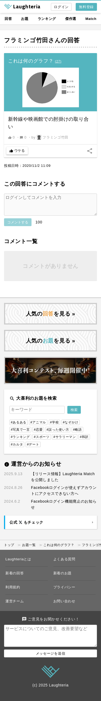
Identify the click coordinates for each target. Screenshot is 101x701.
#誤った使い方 (58, 434)
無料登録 (86, 7)
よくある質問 (64, 563)
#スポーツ (41, 441)
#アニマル (38, 427)
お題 (24, 19)
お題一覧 (29, 549)
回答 (8, 19)
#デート (33, 449)
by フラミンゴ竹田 (50, 137)
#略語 (77, 434)
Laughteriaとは (18, 563)
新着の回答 (14, 577)
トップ (9, 549)
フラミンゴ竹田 (26, 40)
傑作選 (70, 19)
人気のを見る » (50, 318)
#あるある (18, 427)
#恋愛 (38, 434)
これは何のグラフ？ (58, 549)
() (58, 61)
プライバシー (64, 591)
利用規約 (12, 591)
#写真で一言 (20, 434)
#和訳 (84, 441)
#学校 (54, 427)
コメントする (17, 227)
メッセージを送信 (50, 662)
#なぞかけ (70, 427)
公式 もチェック (26, 526)
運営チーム (14, 605)
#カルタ (17, 449)
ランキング (47, 19)
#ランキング (20, 441)
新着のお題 (62, 577)
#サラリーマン (64, 441)
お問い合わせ (64, 605)
